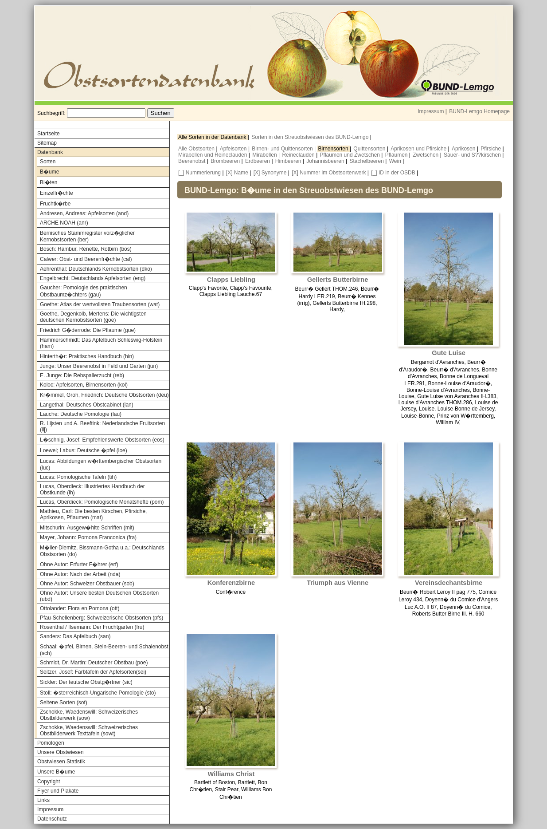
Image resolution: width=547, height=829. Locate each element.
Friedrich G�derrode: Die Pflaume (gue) (88, 330)
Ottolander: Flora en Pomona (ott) (79, 608)
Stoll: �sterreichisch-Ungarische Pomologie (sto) (98, 693)
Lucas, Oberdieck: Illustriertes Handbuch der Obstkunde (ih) (92, 489)
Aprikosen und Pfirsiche (419, 149)
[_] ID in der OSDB (393, 173)
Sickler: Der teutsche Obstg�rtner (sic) (86, 682)
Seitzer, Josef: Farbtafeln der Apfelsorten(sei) (93, 672)
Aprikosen (464, 149)
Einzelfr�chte (56, 193)
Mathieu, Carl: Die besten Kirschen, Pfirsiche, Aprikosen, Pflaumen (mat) (93, 514)
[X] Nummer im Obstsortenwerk (329, 173)
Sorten (47, 161)
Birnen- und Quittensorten (283, 149)
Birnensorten (334, 149)
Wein (395, 161)
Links (43, 800)
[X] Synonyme (270, 173)
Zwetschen (426, 155)
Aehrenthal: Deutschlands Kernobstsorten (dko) (96, 269)
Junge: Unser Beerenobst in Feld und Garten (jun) (99, 366)
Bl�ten (48, 182)
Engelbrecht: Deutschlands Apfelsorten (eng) (92, 278)
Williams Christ (231, 774)
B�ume (49, 172)
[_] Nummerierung (199, 173)
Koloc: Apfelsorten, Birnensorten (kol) (84, 385)
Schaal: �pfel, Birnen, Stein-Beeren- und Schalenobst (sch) (104, 649)
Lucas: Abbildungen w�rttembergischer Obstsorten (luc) (100, 464)
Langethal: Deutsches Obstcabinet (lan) (86, 405)
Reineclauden (299, 155)
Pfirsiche (491, 149)
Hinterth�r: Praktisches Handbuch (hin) (87, 356)
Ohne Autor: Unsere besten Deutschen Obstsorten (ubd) (99, 596)
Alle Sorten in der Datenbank (213, 137)
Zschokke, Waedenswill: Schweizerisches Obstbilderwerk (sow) (89, 715)
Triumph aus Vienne (337, 582)
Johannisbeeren (326, 161)
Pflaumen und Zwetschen (351, 155)
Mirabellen (265, 155)
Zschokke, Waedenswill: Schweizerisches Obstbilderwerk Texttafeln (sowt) (89, 730)
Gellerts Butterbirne (337, 279)
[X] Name (237, 173)
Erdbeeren (258, 161)
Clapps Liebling (231, 279)
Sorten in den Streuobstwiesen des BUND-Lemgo (310, 137)
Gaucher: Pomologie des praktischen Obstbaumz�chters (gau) (83, 291)
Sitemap (47, 143)
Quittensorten (370, 149)
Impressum (431, 111)
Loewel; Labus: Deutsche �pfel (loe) (83, 450)
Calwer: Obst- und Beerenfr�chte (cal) (86, 259)
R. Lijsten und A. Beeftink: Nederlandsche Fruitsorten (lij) (102, 426)
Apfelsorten (234, 149)
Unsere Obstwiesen (60, 752)
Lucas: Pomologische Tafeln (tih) (78, 477)
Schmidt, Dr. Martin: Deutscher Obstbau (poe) (94, 662)
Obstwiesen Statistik (61, 761)
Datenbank (50, 152)
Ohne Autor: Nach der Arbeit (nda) (80, 574)
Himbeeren (289, 161)
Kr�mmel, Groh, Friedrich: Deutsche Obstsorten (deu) (104, 395)
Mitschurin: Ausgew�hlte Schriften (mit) (87, 528)
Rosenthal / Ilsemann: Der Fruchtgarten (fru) (92, 627)
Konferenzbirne (231, 582)
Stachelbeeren (368, 161)
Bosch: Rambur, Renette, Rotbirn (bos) (86, 249)
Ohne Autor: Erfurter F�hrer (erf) (79, 564)
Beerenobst (192, 161)
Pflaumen (397, 155)
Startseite (48, 133)
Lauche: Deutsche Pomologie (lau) (80, 414)
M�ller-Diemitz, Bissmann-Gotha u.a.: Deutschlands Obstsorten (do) (102, 551)
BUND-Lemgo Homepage (479, 111)
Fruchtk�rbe (55, 204)
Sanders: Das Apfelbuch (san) (75, 636)
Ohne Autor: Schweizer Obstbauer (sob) (87, 583)
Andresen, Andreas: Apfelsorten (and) (84, 213)
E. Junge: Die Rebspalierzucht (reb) (82, 375)
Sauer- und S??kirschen (473, 155)
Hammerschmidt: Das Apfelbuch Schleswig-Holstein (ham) (101, 343)
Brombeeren (226, 161)
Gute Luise (448, 352)
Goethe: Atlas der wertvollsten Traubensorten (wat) (100, 304)
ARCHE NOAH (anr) (64, 223)
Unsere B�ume (56, 772)
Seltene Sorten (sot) (63, 702)
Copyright (48, 781)
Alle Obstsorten (197, 149)
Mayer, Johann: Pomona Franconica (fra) (88, 537)
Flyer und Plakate (57, 791)
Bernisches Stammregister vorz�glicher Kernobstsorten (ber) (87, 236)
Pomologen (50, 743)
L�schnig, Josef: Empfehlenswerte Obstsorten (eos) (102, 440)
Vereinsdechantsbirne (448, 582)
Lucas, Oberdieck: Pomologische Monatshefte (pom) (102, 502)
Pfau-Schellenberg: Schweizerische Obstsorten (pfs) (101, 618)
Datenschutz (52, 819)
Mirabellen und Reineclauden (213, 155)
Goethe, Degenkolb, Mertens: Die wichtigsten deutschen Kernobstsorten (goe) (93, 317)
